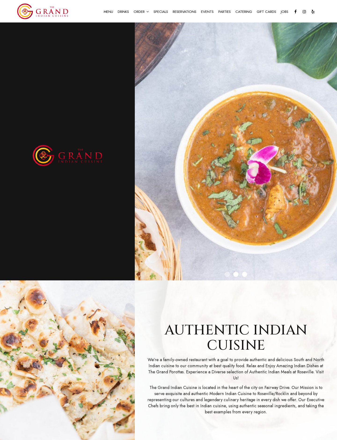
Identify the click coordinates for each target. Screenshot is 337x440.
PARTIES (224, 11)
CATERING (243, 11)
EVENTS (207, 11)
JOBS (284, 11)
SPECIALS (161, 11)
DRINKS (123, 11)
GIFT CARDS (266, 11)
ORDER (141, 11)
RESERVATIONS (184, 11)
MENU (108, 11)
